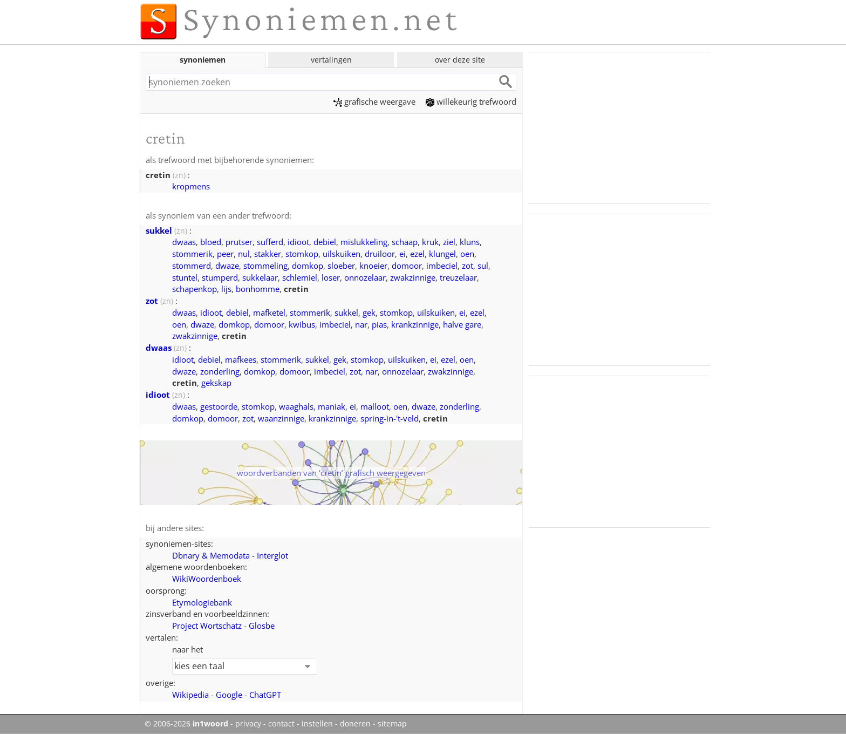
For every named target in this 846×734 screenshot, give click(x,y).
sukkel (159, 230)
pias (379, 324)
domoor (407, 265)
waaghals (296, 406)
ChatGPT (265, 694)
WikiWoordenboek (206, 578)
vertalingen (331, 60)
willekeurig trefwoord (471, 101)
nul (244, 253)
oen (467, 253)
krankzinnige (415, 324)
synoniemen (203, 60)
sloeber (341, 265)
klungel (442, 253)
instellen (317, 724)
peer (225, 253)
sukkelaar (260, 277)
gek (369, 312)
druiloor (380, 253)
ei (402, 253)
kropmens (191, 186)
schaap (405, 241)
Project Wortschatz (207, 625)
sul (482, 265)
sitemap (392, 724)
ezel (417, 253)
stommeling (265, 265)
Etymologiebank (202, 602)
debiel (324, 241)
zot (467, 265)
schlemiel (299, 277)
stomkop (301, 253)
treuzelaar (458, 277)
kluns (470, 241)
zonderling (220, 371)
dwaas (184, 241)
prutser (239, 241)
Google (229, 694)
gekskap (216, 382)
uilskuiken (341, 253)
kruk (430, 241)
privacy (248, 724)
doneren (355, 724)
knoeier (373, 265)
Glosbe (262, 625)
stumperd (220, 277)
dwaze (227, 265)
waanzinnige (281, 418)
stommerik (192, 253)
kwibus (302, 324)
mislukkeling (363, 241)
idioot (298, 241)
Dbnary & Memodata (211, 555)
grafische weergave (374, 101)
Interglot (272, 555)
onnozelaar (365, 277)
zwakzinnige (412, 277)
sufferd (270, 241)
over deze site (460, 60)
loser (331, 277)
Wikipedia (190, 694)
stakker (267, 253)
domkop (307, 265)
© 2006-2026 (186, 724)
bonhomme (257, 288)
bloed (210, 241)
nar (361, 324)
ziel (449, 241)
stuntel (184, 277)
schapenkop (194, 288)
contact (281, 724)
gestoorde (218, 406)
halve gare (462, 324)
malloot (374, 406)
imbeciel (442, 265)
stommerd (191, 265)
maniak (331, 406)
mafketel (269, 312)
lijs (226, 288)
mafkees (240, 359)
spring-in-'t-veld (389, 418)
